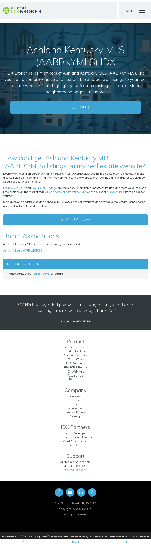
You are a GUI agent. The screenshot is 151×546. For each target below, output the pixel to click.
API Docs (75, 445)
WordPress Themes (75, 441)
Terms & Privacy (75, 412)
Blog (75, 404)
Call (25, 542)
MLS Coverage (75, 363)
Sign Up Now (75, 219)
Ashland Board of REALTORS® (22, 250)
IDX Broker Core (14, 188)
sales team (41, 274)
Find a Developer (76, 433)
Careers (75, 396)
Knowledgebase (75, 347)
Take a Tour (75, 107)
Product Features (76, 351)
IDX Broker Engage (44, 188)
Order (125, 542)
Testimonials (75, 375)
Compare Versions (75, 355)
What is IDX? (75, 408)
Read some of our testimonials (66, 191)
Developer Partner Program (75, 437)
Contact (75, 400)
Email (75, 542)
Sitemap (75, 416)
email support (77, 469)
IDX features (116, 191)
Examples (75, 379)
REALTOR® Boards (75, 367)
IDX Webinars (75, 371)
